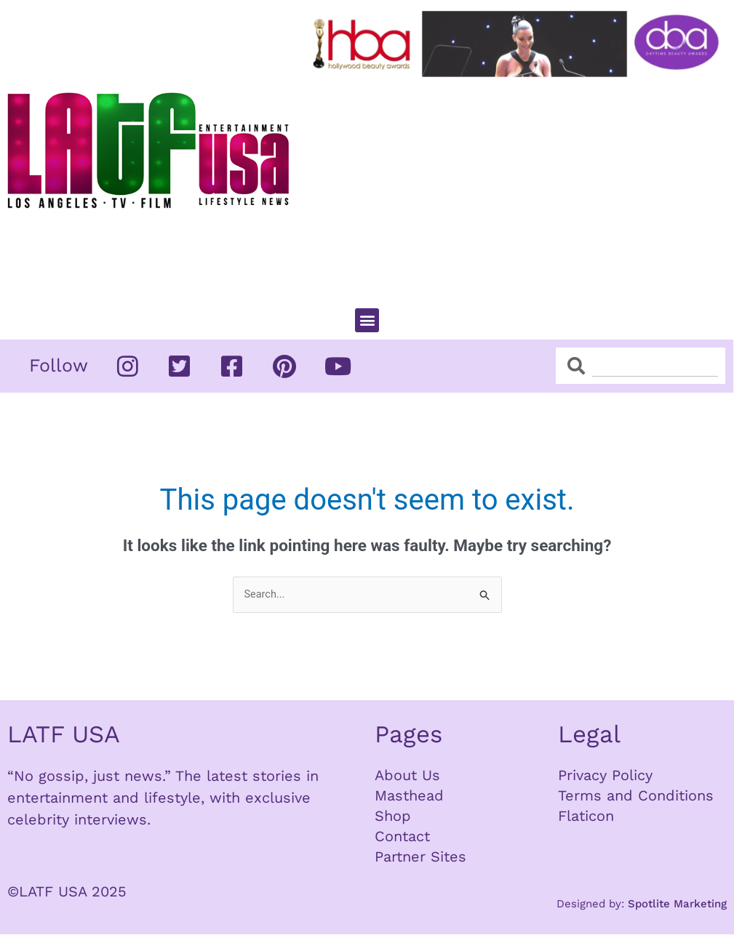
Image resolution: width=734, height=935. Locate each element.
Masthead (409, 796)
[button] (367, 320)
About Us (407, 775)
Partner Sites (420, 857)
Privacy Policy (605, 775)
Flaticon (586, 816)
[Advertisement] (518, 186)
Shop (393, 816)
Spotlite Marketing (677, 904)
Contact (402, 837)
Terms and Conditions (636, 796)
